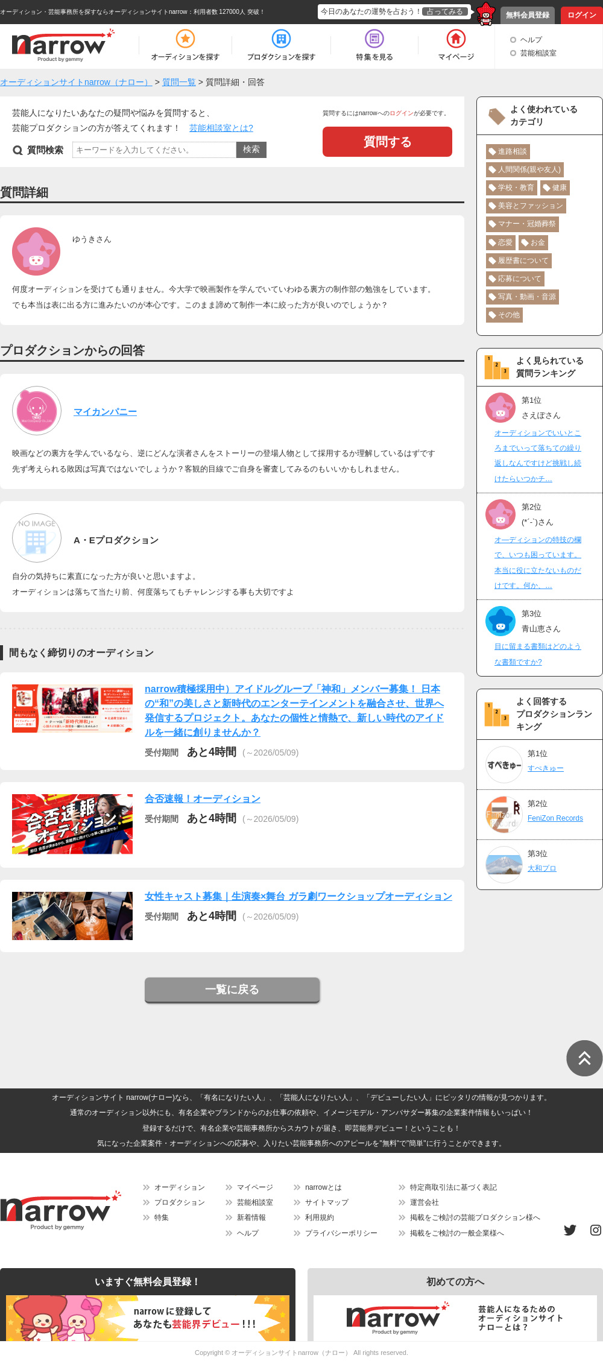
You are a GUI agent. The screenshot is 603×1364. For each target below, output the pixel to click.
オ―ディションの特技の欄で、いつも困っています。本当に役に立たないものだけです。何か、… (537, 562)
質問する (388, 141)
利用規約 (319, 1217)
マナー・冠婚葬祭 (527, 223)
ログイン (581, 15)
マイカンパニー (105, 411)
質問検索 (45, 150)
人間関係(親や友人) (529, 169)
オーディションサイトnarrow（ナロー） (292, 1352)
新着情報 (251, 1217)
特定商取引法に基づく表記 (453, 1187)
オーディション (179, 1187)
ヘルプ (531, 40)
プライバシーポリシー (341, 1233)
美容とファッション (530, 205)
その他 (509, 315)
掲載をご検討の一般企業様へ (457, 1233)
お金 (538, 242)
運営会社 (424, 1202)
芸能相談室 (538, 53)
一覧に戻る (232, 990)
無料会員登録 (527, 15)
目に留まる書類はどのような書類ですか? (537, 654)
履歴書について (523, 260)
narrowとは (323, 1187)
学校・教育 (516, 187)
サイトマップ (327, 1202)
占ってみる (445, 11)
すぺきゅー (546, 768)
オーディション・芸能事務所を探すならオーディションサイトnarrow (94, 11)
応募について (519, 278)
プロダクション (179, 1202)
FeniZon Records (555, 818)
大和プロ (542, 868)
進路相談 (512, 151)
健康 (559, 187)
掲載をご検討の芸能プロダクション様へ (475, 1217)
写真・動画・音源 (527, 296)
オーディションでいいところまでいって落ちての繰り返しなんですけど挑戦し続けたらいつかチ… (537, 456)
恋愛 (505, 242)
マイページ (255, 1187)
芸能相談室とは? (221, 128)
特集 (161, 1217)
